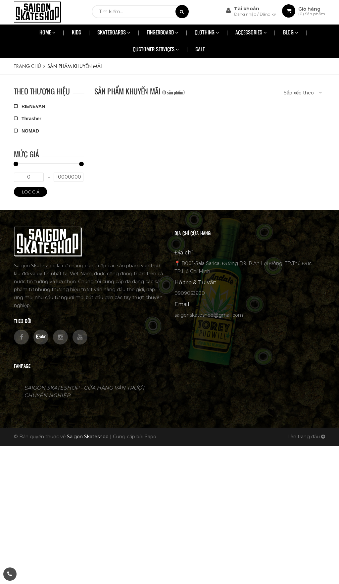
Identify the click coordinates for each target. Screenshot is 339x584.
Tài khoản (246, 9)
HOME (47, 32)
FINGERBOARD (162, 32)
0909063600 (189, 293)
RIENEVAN (29, 106)
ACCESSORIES (251, 32)
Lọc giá (30, 191)
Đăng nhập (245, 14)
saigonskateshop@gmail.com (208, 315)
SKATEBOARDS (113, 32)
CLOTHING (207, 32)
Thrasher (27, 118)
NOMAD (26, 130)
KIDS (76, 32)
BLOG (290, 32)
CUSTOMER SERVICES (156, 49)
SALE (200, 49)
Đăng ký (268, 14)
